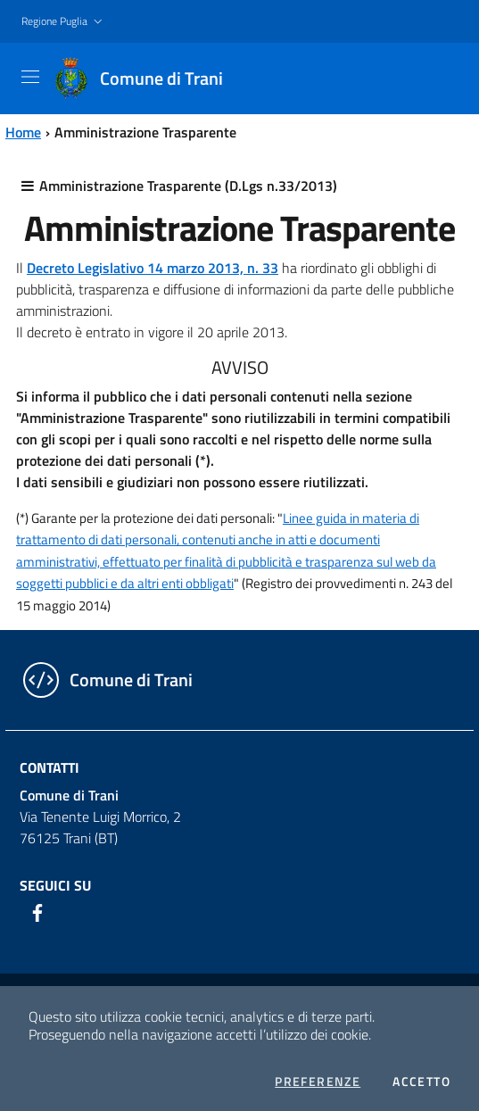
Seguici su (55, 885)
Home (23, 132)
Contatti (49, 767)
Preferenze (317, 1081)
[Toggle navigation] (30, 76)
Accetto (421, 1081)
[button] (63, 21)
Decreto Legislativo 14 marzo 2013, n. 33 (152, 267)
